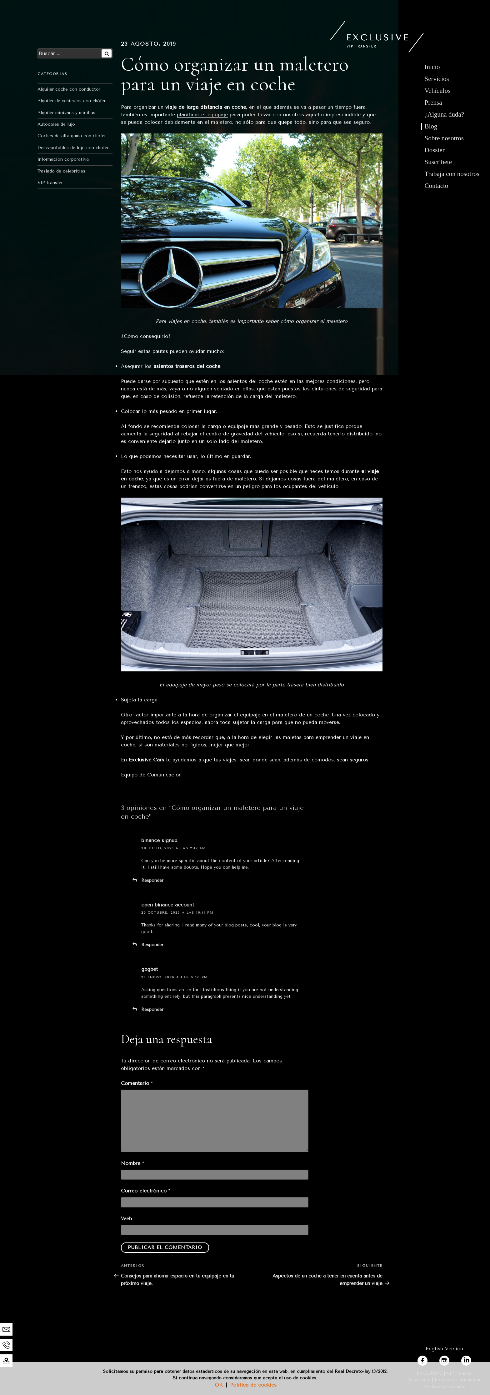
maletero (221, 122)
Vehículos (438, 90)
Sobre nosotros (444, 138)
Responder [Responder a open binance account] (152, 944)
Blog (431, 126)
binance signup (159, 840)
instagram (451, 1359)
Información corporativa (63, 159)
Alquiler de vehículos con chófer (72, 100)
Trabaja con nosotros (452, 174)
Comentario (136, 1083)
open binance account (167, 905)
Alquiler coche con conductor (69, 89)
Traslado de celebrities (61, 171)
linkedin (470, 1359)
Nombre (132, 1163)
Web (126, 1219)
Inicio (432, 67)
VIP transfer (50, 182)
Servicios (437, 79)
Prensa (433, 102)
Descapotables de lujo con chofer (73, 147)
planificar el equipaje (202, 115)
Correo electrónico (145, 1191)
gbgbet (149, 969)
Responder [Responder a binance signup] (152, 880)
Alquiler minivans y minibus (66, 112)
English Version (444, 1349)
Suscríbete (438, 162)
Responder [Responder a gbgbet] (152, 1009)
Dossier (435, 150)
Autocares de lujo (56, 124)
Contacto (436, 185)
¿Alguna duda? (444, 114)
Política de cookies (253, 1385)
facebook (428, 1359)
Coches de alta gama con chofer (72, 135)
